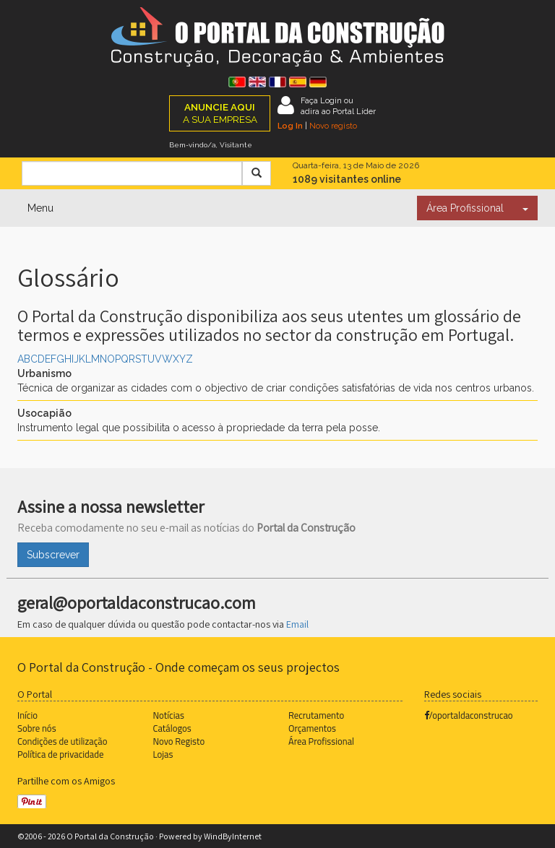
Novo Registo (179, 741)
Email (297, 624)
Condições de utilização (62, 741)
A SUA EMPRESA (220, 113)
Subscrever (53, 555)
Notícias (168, 715)
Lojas (163, 754)
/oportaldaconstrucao (468, 715)
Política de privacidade (60, 754)
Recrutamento (316, 715)
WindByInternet (233, 836)
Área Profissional (465, 208)
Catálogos (172, 728)
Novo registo (333, 126)
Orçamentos (312, 728)
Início (27, 715)
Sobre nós (36, 728)
